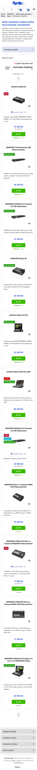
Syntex (3, 14)
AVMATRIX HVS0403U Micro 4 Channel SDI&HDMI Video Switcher (18, 542)
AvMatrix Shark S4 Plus (18, 315)
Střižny (3, 16)
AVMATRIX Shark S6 (18, 258)
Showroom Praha (10, 744)
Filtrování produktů (11, 49)
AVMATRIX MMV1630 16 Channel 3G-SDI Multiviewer (18, 205)
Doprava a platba (9, 738)
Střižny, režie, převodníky (23, 14)
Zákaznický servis (9, 732)
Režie (9, 16)
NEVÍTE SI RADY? (8, 750)
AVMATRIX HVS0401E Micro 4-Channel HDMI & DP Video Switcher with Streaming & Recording (18, 603)
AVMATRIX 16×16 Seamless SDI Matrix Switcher (18, 148)
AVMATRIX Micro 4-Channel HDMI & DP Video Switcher (18, 485)
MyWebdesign (18, 762)
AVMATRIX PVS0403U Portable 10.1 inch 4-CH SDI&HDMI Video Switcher (18, 659)
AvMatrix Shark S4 (18, 86)
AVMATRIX (10, 14)
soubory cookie (16, 760)
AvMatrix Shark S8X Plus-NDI (18, 372)
